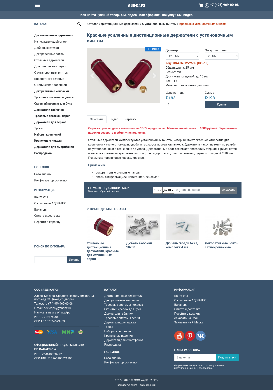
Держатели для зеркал (120, 322)
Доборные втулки (46, 48)
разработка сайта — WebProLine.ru (136, 385)
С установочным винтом (51, 72)
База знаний (42, 174)
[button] (92, 75)
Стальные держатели (49, 60)
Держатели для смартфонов (124, 340)
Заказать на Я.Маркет (189, 322)
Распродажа (112, 344)
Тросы (108, 327)
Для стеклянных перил (50, 66)
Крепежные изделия (118, 335)
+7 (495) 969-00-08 (60, 303)
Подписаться (227, 357)
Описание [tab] (97, 119)
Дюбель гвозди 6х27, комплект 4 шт (182, 245)
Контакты (41, 197)
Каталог (92, 24)
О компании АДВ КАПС (50, 203)
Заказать (228, 190)
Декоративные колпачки (121, 300)
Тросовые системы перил (122, 318)
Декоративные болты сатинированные (221, 245)
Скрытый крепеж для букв (122, 309)
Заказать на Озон (186, 318)
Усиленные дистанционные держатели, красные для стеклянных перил (103, 251)
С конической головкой (50, 85)
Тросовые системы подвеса (123, 304)
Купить (222, 104)
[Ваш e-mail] (195, 357)
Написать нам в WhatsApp (52, 312)
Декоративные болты (49, 54)
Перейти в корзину (47, 222)
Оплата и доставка (47, 215)
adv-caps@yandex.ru (57, 308)
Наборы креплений (117, 331)
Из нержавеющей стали (50, 41)
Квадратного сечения (49, 79)
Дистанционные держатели (120, 24)
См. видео (129, 15)
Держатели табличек (118, 313)
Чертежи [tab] (130, 119)
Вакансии (41, 209)
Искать (74, 259)
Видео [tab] (114, 119)
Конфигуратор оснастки (50, 180)
